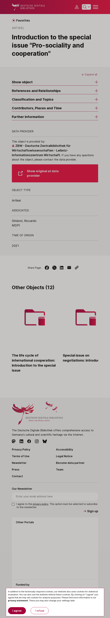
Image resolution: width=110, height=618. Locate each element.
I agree (17, 610)
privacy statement (18, 600)
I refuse (39, 610)
